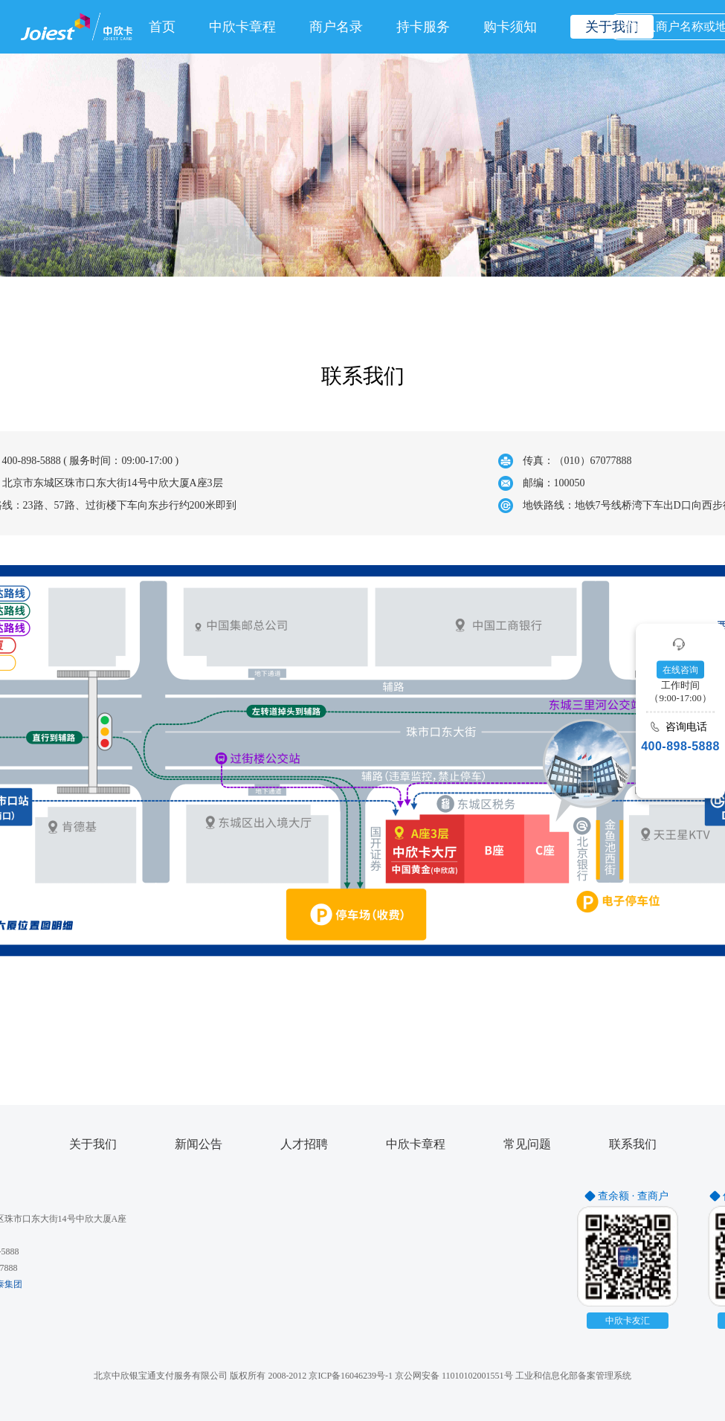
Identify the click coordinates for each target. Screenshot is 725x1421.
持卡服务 (423, 26)
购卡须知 (510, 26)
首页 (162, 26)
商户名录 (336, 26)
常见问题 (527, 1144)
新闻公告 (198, 1144)
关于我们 (93, 1144)
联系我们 (633, 1144)
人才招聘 (304, 1144)
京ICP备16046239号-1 (351, 1375)
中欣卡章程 (242, 26)
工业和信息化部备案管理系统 (573, 1375)
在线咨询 (680, 669)
